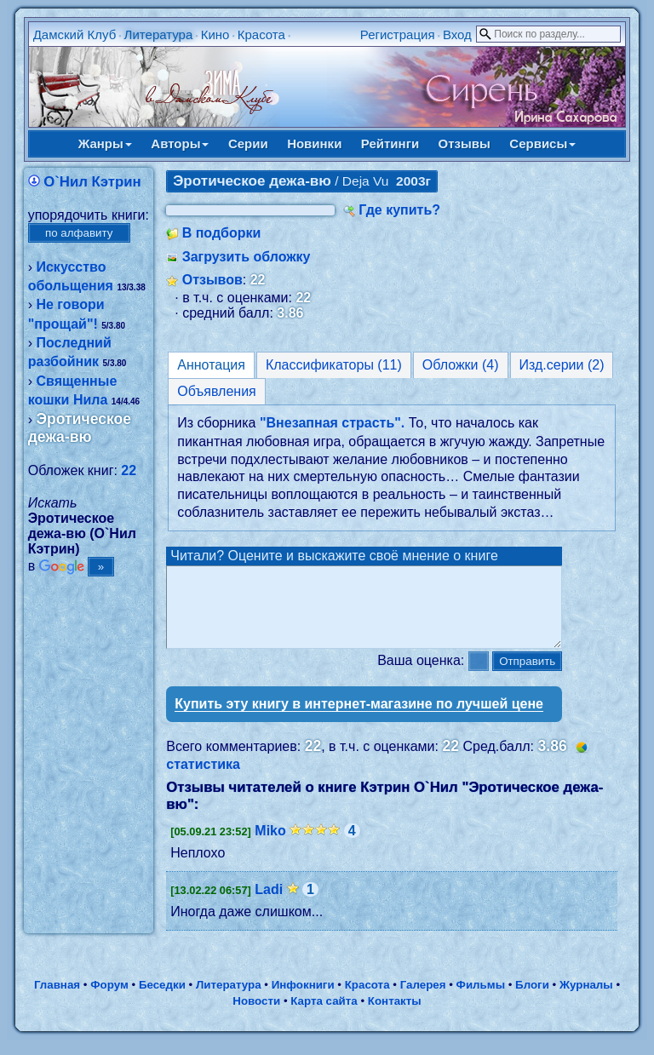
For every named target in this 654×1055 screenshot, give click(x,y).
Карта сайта (323, 1016)
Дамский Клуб (75, 34)
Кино (215, 34)
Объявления (216, 391)
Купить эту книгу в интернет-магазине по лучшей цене (359, 719)
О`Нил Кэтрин (92, 182)
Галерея (423, 1000)
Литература (158, 34)
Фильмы (480, 1000)
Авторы (180, 143)
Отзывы (464, 143)
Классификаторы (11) (334, 365)
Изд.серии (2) (562, 365)
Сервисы (542, 143)
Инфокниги (303, 1000)
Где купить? (399, 210)
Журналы (586, 1000)
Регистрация (397, 34)
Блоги (532, 1000)
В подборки (221, 233)
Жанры (105, 143)
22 (128, 470)
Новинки (314, 143)
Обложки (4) (460, 365)
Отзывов (212, 279)
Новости (256, 1016)
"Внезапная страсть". (332, 423)
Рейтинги (390, 143)
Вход (457, 34)
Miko (270, 846)
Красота (261, 34)
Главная (57, 1000)
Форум (109, 1000)
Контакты (395, 1016)
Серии (248, 143)
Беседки (162, 1000)
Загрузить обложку (246, 256)
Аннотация (211, 365)
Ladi (269, 904)
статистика (203, 779)
